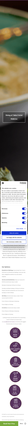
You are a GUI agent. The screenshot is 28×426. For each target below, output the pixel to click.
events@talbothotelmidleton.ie (9, 321)
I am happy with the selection (14, 237)
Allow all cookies (14, 233)
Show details (19, 228)
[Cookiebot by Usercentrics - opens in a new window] (20, 183)
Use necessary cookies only (13, 241)
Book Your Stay (9, 424)
